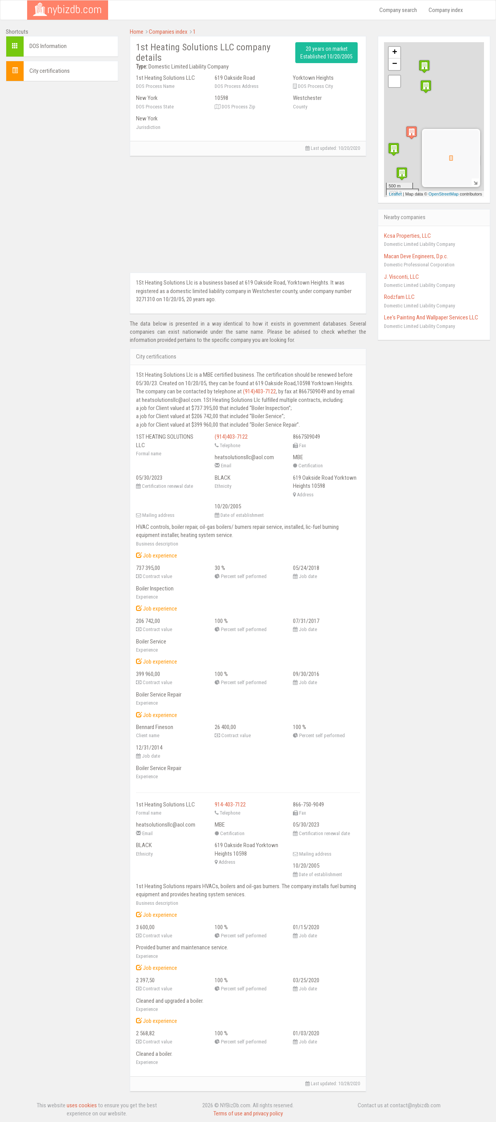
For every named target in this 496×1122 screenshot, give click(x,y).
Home (136, 31)
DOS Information (48, 46)
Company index (446, 10)
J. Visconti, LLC (401, 276)
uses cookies (82, 1105)
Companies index (168, 31)
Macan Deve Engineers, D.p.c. (416, 256)
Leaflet (395, 194)
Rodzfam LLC (399, 296)
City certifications (49, 70)
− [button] (394, 64)
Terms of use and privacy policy (248, 1113)
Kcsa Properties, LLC (407, 235)
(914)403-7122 (259, 391)
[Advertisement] (62, 203)
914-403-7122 (230, 804)
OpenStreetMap (444, 194)
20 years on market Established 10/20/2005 (326, 53)
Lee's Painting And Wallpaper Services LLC (431, 317)
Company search (398, 10)
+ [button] (394, 52)
